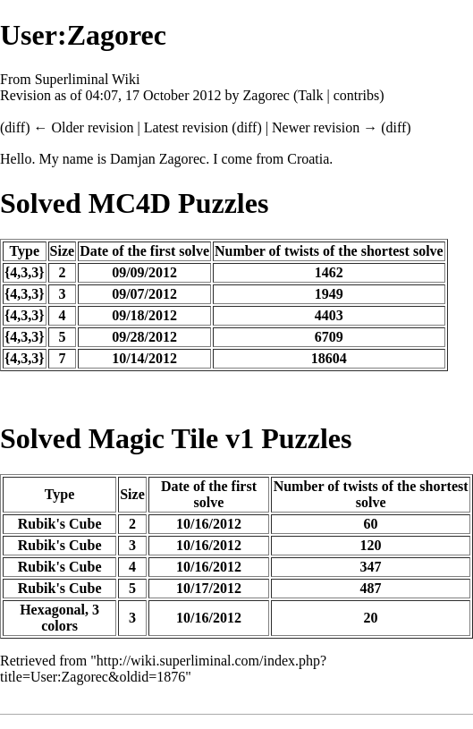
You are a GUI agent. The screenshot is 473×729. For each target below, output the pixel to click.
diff (14, 127)
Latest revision (186, 127)
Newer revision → (324, 127)
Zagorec (266, 95)
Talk (310, 95)
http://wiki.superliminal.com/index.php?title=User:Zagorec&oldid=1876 (163, 668)
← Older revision (83, 127)
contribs (357, 95)
